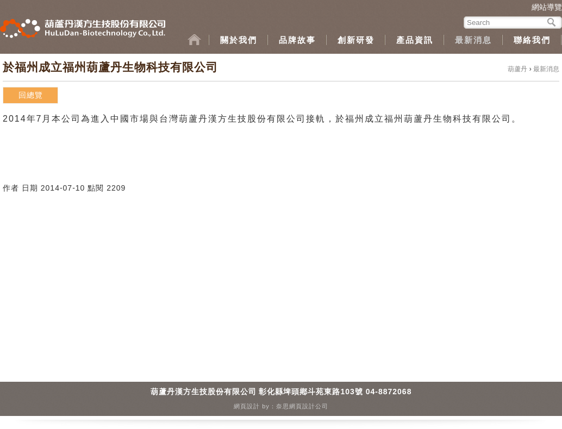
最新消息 (473, 40)
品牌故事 (297, 40)
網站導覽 (547, 7)
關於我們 (238, 40)
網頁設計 (247, 406)
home (198, 40)
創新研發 (356, 40)
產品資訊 (414, 40)
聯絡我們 (532, 40)
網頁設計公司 (308, 406)
